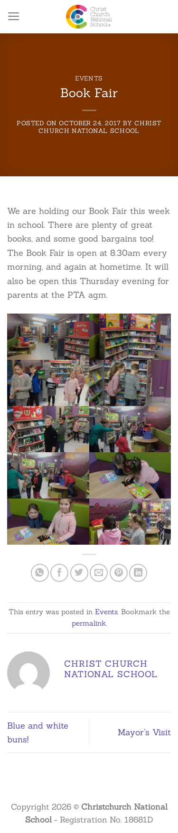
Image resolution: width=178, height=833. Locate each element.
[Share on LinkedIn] (138, 573)
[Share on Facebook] (59, 573)
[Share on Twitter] (79, 573)
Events (89, 78)
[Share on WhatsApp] (40, 573)
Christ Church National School (99, 126)
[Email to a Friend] (99, 573)
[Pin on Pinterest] (119, 573)
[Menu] (13, 17)
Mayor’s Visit (144, 732)
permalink (89, 623)
